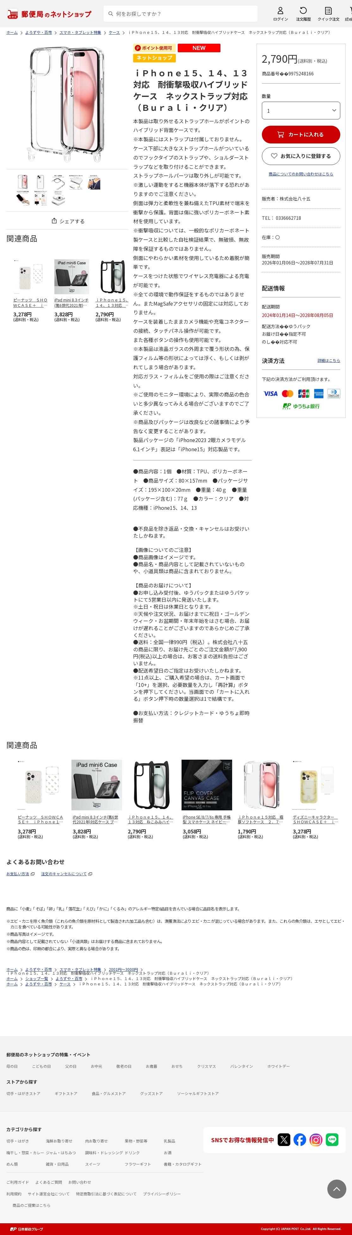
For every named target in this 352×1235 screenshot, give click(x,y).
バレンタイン (241, 1066)
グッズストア (151, 1093)
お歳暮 (151, 1066)
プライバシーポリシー (162, 1193)
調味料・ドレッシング (104, 1152)
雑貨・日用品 (57, 1164)
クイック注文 (328, 19)
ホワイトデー (278, 1066)
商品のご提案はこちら (32, 1205)
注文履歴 (303, 19)
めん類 (12, 1164)
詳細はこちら (329, 360)
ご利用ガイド (17, 1182)
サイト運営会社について (49, 1193)
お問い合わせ (79, 1182)
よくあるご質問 (48, 1182)
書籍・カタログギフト (183, 1164)
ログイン (280, 19)
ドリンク (132, 1152)
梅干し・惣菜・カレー (25, 1152)
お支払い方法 (17, 873)
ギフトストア (66, 1093)
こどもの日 (41, 1066)
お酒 (167, 1152)
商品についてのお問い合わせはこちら (301, 173)
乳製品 (169, 1140)
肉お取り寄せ (96, 1140)
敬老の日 (124, 1066)
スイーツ (92, 1164)
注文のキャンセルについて (64, 873)
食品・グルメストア (109, 1093)
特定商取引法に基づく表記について (106, 1193)
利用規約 (14, 1193)
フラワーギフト (138, 1164)
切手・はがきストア (23, 1093)
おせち (177, 1066)
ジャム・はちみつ (61, 1152)
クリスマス (206, 1066)
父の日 (71, 1066)
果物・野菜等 (136, 1140)
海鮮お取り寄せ (59, 1140)
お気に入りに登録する (306, 156)
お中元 (96, 1066)
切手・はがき (17, 1140)
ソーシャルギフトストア (198, 1093)
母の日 (12, 1066)
